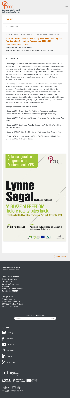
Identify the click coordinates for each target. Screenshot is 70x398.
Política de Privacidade (10, 277)
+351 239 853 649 (11, 306)
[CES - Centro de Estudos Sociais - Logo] (11, 7)
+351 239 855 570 (11, 291)
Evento (9, 19)
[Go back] (6, 27)
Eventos (13, 26)
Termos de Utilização (9, 279)
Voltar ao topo (61, 256)
